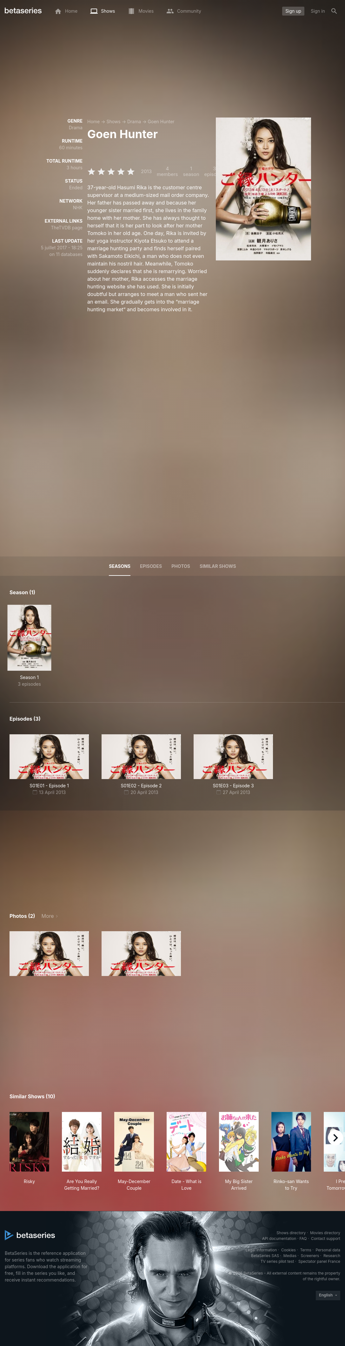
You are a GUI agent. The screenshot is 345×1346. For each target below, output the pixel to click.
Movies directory (325, 1232)
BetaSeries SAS (265, 1255)
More (48, 916)
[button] (49, 953)
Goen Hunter (161, 121)
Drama (134, 121)
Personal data (327, 1250)
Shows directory (291, 1232)
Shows (113, 121)
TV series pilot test (277, 1261)
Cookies (288, 1250)
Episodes (151, 566)
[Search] (334, 11)
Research (331, 1255)
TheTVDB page (67, 227)
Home (93, 121)
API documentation (279, 1238)
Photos (180, 566)
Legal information (261, 1250)
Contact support (325, 1238)
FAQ (303, 1238)
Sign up (293, 11)
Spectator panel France (319, 1261)
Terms (305, 1250)
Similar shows (218, 566)
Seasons (119, 566)
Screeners (310, 1255)
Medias (289, 1255)
